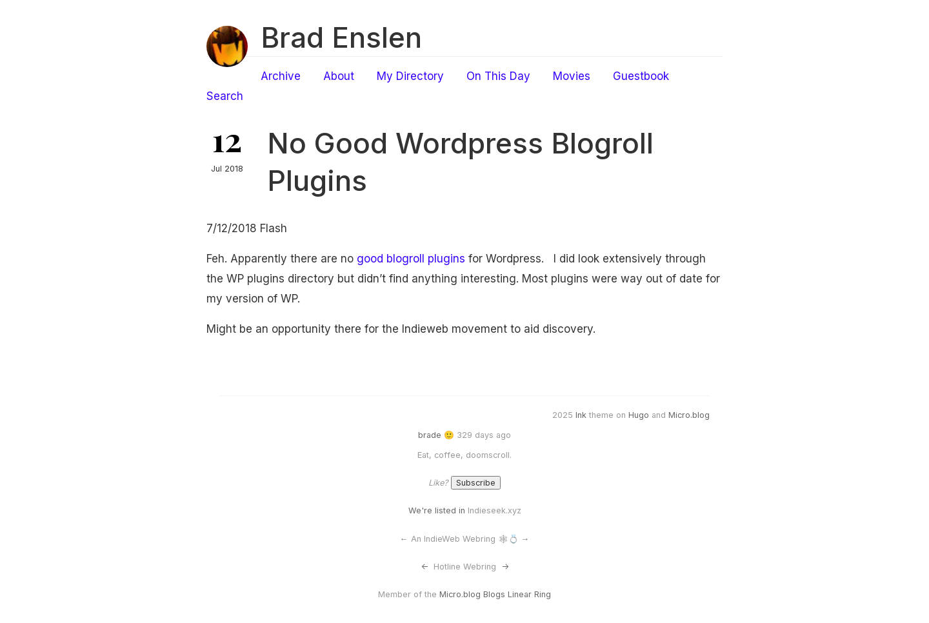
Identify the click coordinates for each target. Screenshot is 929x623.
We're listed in (436, 510)
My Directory (410, 76)
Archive (281, 76)
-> (505, 566)
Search (224, 96)
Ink (580, 415)
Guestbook (641, 76)
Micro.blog (689, 415)
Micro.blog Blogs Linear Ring (495, 594)
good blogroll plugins (411, 258)
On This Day (498, 76)
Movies (571, 76)
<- (424, 566)
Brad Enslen (341, 37)
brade (429, 435)
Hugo (638, 415)
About (338, 76)
